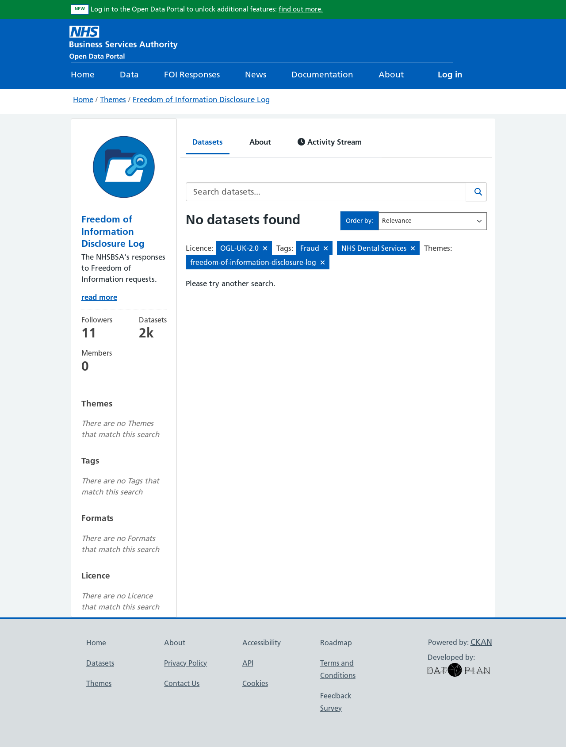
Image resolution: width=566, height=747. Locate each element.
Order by (358, 221)
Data (129, 74)
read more (99, 297)
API (247, 663)
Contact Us (181, 683)
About (391, 74)
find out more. (301, 9)
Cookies (255, 683)
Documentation (322, 74)
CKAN (481, 642)
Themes (113, 99)
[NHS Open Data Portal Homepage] (123, 42)
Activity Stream (330, 141)
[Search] (476, 191)
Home (83, 74)
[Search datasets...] (326, 191)
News (255, 74)
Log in (450, 74)
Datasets (207, 141)
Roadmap (336, 642)
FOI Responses (192, 74)
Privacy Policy (185, 663)
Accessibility (261, 642)
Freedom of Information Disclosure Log (201, 99)
